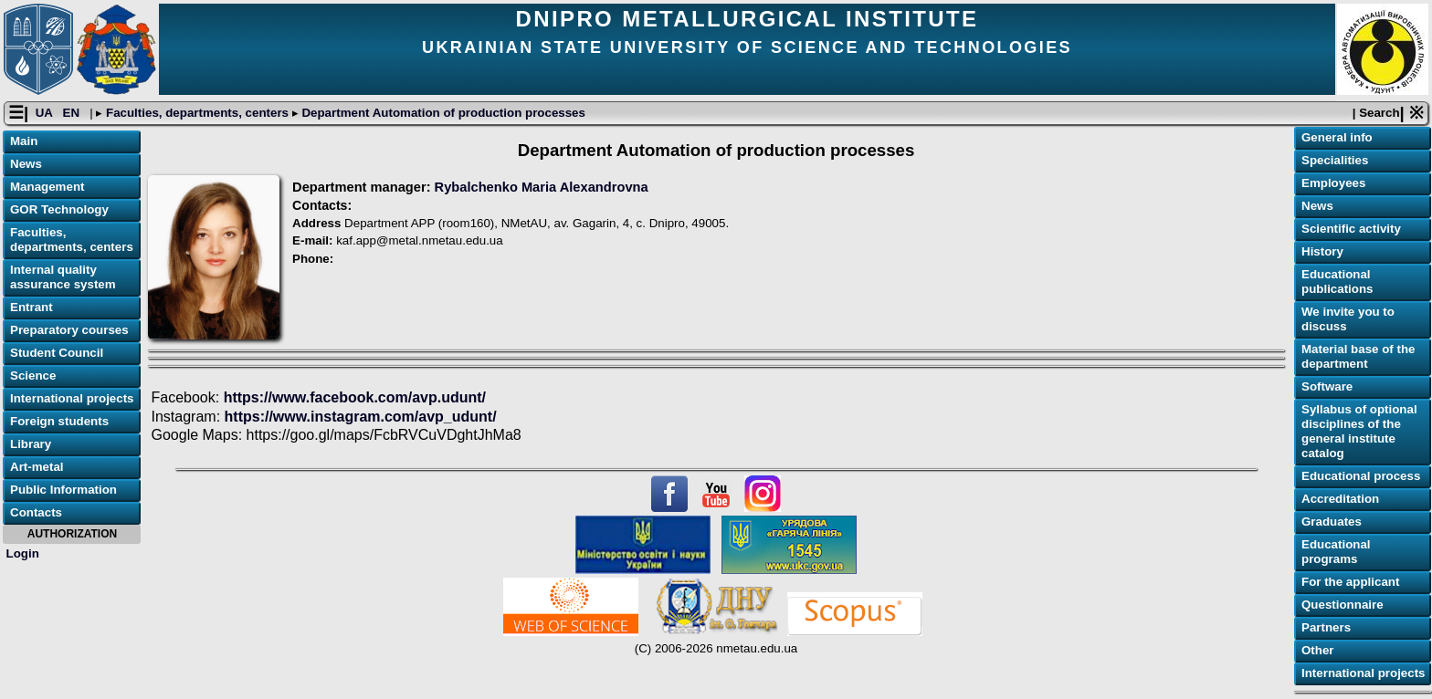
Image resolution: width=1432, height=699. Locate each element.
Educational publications (1337, 281)
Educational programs (1336, 551)
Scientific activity (1351, 228)
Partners (1326, 627)
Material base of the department (1358, 356)
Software (1327, 386)
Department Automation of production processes (442, 113)
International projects (72, 398)
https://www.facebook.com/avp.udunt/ (355, 397)
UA (46, 113)
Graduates (1331, 521)
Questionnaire (1342, 604)
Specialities (1334, 160)
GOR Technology (59, 209)
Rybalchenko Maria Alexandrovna (541, 187)
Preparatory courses (69, 330)
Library (30, 444)
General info (1337, 137)
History (1322, 251)
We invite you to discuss (1348, 319)
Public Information (63, 489)
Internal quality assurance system (63, 277)
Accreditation (1340, 499)
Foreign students (59, 421)
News (26, 164)
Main (23, 141)
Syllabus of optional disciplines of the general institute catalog (1359, 431)
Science (33, 375)
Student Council (56, 353)
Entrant (31, 307)
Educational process (1360, 476)
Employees (1333, 183)
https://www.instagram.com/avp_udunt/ (358, 416)
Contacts (36, 512)
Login (22, 553)
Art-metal (37, 467)
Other (1317, 650)
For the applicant (1350, 582)
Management (47, 186)
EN (73, 113)
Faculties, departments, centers (196, 113)
